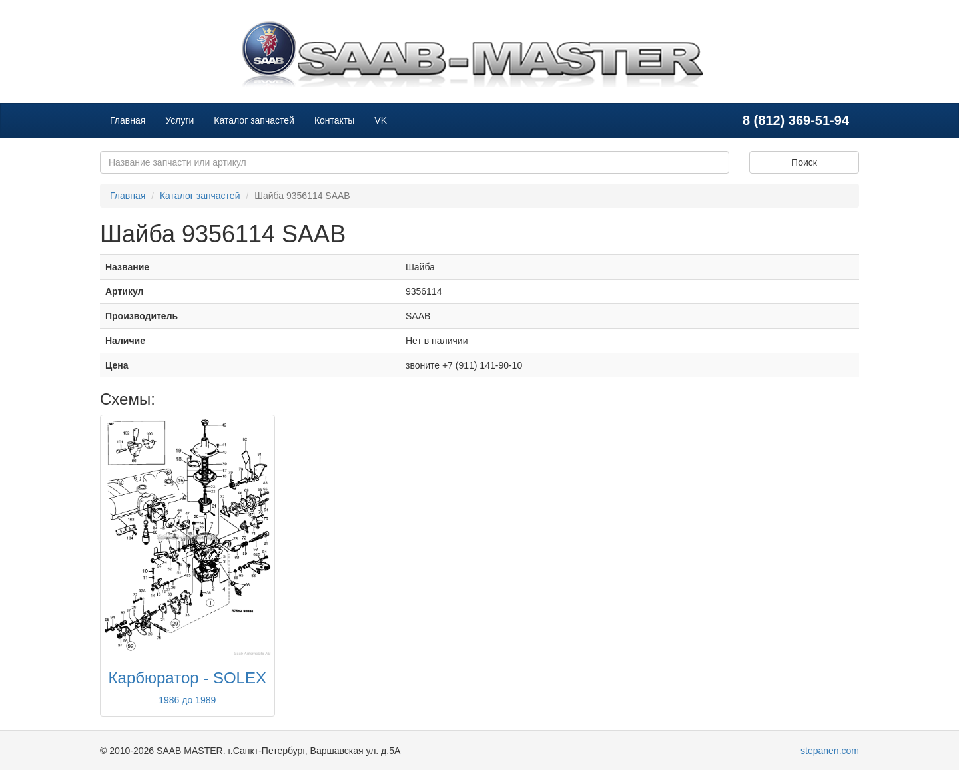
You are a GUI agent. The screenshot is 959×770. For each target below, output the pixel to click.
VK (380, 120)
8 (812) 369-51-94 (796, 120)
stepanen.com (829, 750)
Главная (127, 120)
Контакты (334, 120)
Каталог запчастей (254, 120)
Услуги (179, 120)
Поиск (804, 162)
